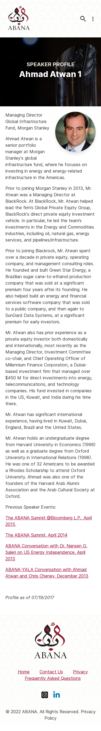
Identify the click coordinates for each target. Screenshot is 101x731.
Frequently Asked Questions (53, 678)
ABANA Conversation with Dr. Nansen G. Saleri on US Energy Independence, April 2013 (46, 552)
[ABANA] (18, 18)
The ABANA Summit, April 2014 (36, 535)
